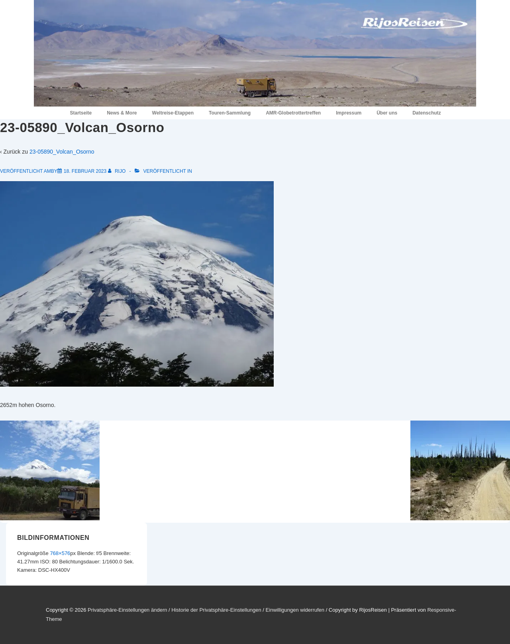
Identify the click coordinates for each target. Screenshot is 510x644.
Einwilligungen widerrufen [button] (295, 610)
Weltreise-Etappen (173, 113)
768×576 (60, 553)
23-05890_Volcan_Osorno (61, 151)
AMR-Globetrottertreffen (293, 113)
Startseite (81, 113)
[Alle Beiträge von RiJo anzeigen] (117, 171)
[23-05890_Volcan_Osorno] (85, 171)
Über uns (387, 113)
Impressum (348, 113)
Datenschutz (426, 113)
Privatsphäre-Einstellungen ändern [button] (127, 610)
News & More (122, 113)
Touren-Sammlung (230, 113)
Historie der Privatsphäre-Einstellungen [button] (216, 610)
